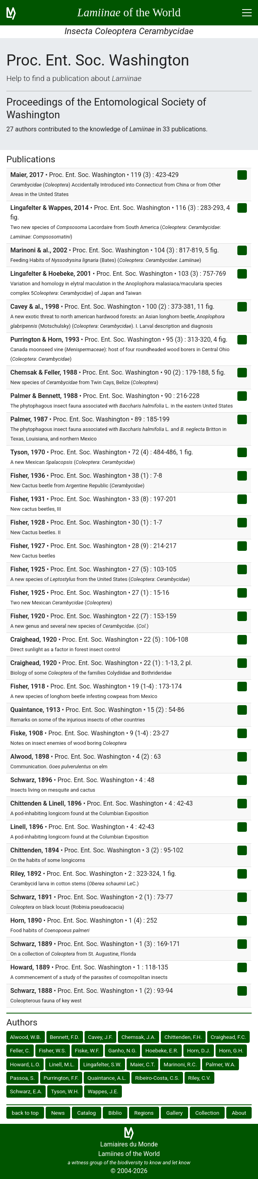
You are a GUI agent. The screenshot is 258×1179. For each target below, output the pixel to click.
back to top (25, 1113)
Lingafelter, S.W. (102, 1064)
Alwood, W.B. (25, 1037)
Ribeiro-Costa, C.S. (157, 1078)
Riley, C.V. (199, 1078)
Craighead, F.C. (228, 1037)
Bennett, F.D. (64, 1037)
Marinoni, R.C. (180, 1064)
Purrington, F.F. (61, 1078)
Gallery (174, 1113)
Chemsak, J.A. (138, 1037)
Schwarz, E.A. (26, 1091)
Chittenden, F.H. (183, 1037)
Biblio (115, 1113)
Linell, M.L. (61, 1064)
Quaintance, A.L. (106, 1078)
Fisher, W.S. (52, 1050)
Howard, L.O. (25, 1064)
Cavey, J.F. (100, 1037)
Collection (207, 1113)
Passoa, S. (22, 1078)
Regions (144, 1113)
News (58, 1113)
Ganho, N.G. (122, 1050)
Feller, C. (20, 1050)
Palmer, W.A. (220, 1064)
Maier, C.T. (142, 1064)
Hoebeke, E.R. (161, 1050)
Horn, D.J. (198, 1050)
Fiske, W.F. (87, 1050)
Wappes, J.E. (103, 1091)
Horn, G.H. (231, 1050)
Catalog (86, 1113)
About (239, 1113)
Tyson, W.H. (65, 1091)
